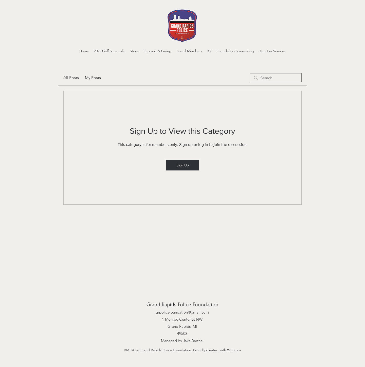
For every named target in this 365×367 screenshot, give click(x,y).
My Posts (93, 77)
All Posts (71, 77)
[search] (276, 77)
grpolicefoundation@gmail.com (182, 312)
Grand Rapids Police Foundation (182, 304)
